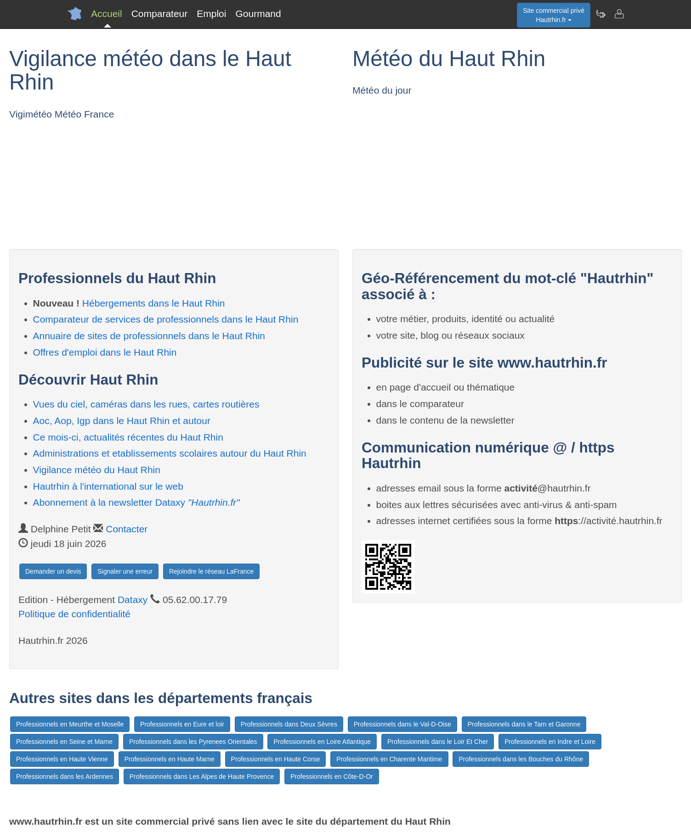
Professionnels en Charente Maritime (389, 759)
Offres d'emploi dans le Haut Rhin (105, 352)
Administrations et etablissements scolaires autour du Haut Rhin (169, 453)
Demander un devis (53, 571)
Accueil (106, 13)
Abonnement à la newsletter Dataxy (136, 502)
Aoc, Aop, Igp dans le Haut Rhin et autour (121, 420)
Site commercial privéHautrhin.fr (553, 15)
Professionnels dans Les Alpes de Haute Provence (202, 776)
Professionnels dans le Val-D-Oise (402, 724)
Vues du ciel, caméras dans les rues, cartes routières (146, 404)
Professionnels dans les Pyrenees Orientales (193, 741)
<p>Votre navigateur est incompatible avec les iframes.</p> (106, 183)
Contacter (126, 529)
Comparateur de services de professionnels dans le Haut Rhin (166, 319)
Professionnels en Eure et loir (182, 724)
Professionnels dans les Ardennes (64, 776)
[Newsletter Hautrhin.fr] (600, 14)
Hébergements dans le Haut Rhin (153, 303)
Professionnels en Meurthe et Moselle (70, 724)
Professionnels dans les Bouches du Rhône (521, 759)
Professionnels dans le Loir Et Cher (437, 741)
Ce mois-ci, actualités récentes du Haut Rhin (128, 437)
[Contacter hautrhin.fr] (619, 14)
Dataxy (132, 599)
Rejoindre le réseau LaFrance (211, 571)
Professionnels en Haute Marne (170, 759)
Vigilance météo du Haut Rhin (96, 469)
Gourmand (258, 13)
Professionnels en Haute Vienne (62, 759)
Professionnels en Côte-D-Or (331, 776)
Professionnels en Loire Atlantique (322, 741)
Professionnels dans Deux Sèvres (289, 724)
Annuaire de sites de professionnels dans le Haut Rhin (149, 335)
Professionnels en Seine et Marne (64, 741)
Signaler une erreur (125, 571)
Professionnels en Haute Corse (275, 759)
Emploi (211, 13)
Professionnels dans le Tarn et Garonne (524, 724)
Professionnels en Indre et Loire (549, 741)
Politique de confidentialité (74, 614)
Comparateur (159, 13)
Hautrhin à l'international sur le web (108, 486)
